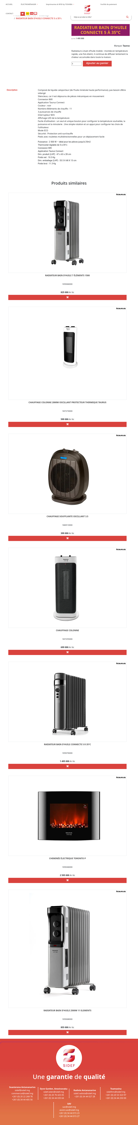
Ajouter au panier (97, 63)
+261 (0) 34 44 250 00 (116, 1098)
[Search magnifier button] (127, 17)
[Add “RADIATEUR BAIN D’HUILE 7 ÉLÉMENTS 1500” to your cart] (67, 297)
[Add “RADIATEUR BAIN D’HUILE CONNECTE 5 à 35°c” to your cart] (67, 766)
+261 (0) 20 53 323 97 (116, 1095)
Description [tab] (12, 90)
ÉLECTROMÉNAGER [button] (29, 4)
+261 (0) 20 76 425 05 (53, 1095)
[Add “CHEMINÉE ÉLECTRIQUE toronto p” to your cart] (67, 880)
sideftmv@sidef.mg (115, 1091)
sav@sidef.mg (69, 1106)
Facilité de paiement (109, 4)
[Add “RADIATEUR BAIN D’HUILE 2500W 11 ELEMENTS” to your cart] (67, 1032)
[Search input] (99, 17)
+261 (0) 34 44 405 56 (22, 1099)
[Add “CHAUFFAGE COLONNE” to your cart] (67, 652)
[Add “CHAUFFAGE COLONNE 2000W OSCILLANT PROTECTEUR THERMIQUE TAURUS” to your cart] (67, 424)
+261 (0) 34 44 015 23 (69, 1113)
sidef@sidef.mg (22, 1090)
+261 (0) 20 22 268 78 (22, 1096)
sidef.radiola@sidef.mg (85, 1093)
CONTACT (9, 13)
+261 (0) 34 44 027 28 (84, 1096)
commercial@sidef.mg (22, 1093)
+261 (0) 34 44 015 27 (69, 1116)
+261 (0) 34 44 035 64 (53, 1098)
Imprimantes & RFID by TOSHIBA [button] (59, 4)
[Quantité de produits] (76, 64)
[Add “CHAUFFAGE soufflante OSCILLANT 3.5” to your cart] (67, 538)
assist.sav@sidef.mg (69, 1110)
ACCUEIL (9, 4)
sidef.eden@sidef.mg (53, 1091)
